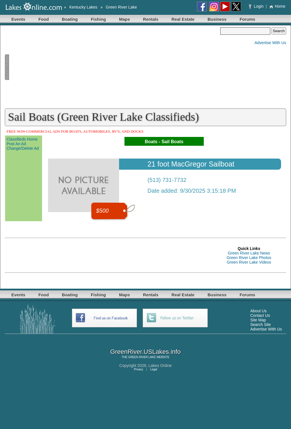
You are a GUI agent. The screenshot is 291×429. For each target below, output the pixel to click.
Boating (70, 19)
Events (18, 19)
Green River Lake (121, 7)
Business (216, 19)
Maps (124, 19)
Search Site (260, 324)
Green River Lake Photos (248, 257)
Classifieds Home (22, 139)
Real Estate (183, 19)
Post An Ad (16, 143)
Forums (247, 19)
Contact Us (260, 315)
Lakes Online (160, 365)
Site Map (258, 320)
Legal (153, 369)
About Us (258, 311)
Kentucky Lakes (83, 7)
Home (277, 6)
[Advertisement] (112, 67)
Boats (151, 141)
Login (257, 6)
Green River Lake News (249, 253)
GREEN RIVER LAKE (142, 357)
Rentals (150, 19)
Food (43, 19)
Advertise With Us (270, 42)
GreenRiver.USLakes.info (145, 351)
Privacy (138, 369)
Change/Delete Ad (23, 148)
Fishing (98, 19)
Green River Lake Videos (249, 262)
